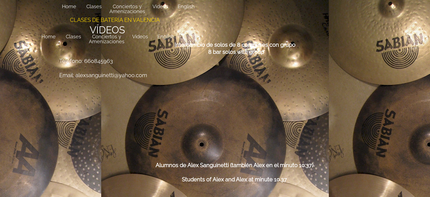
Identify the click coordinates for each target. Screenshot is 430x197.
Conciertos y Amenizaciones (107, 39)
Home (48, 36)
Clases (73, 36)
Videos (140, 36)
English (165, 36)
